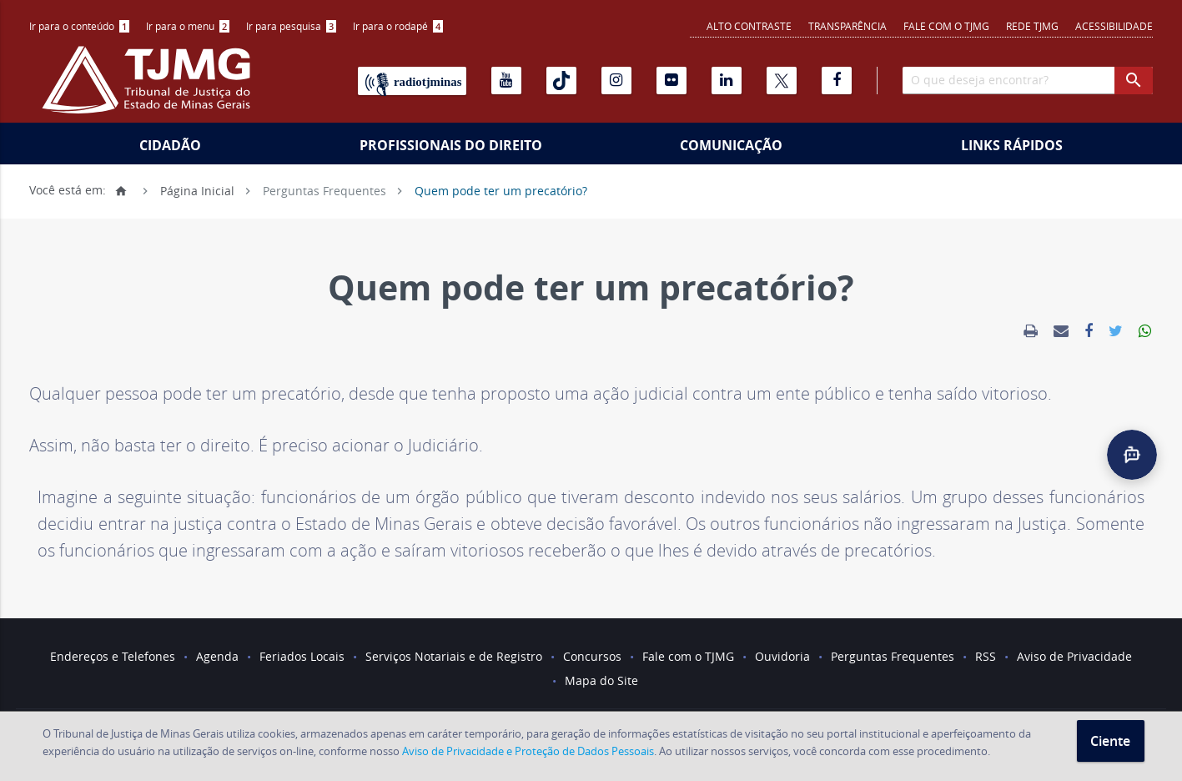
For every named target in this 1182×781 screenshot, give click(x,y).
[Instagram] (616, 80)
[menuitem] (79, 26)
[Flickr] (671, 80)
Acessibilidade (1114, 26)
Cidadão (170, 145)
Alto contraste (749, 26)
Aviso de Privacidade (1074, 656)
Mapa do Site (601, 680)
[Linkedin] (727, 80)
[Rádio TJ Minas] (412, 81)
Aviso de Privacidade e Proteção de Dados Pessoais (528, 750)
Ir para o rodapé (398, 26)
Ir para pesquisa (291, 26)
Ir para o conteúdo (79, 26)
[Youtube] (506, 80)
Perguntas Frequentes (324, 190)
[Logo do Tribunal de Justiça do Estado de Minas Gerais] (150, 88)
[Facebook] (837, 80)
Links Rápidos (1012, 145)
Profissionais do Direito (451, 145)
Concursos (592, 656)
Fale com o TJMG (946, 26)
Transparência (847, 26)
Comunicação (731, 145)
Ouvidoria (782, 656)
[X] (782, 80)
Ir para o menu (187, 26)
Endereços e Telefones (112, 656)
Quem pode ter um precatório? (501, 190)
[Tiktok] (561, 80)
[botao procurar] (1133, 80)
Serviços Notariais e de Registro (453, 656)
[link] (1030, 331)
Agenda (217, 656)
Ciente (1110, 741)
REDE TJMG (1032, 26)
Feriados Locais (302, 656)
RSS (985, 656)
